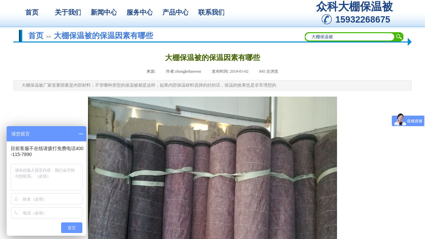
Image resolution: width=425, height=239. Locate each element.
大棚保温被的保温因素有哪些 (103, 35)
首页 (35, 35)
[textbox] (350, 37)
